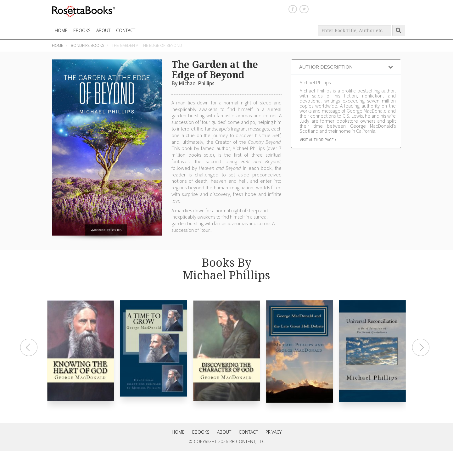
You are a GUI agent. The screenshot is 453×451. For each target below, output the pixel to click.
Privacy (274, 432)
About (103, 30)
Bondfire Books (87, 45)
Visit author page (318, 139)
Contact (248, 432)
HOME (61, 30)
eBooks (82, 30)
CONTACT (125, 30)
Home (57, 45)
